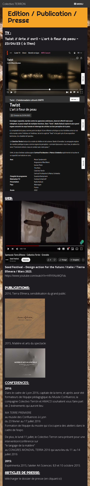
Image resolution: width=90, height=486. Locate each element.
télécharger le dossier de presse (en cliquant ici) (33, 478)
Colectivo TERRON (14, 4)
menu (78, 3)
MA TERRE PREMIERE (18, 412)
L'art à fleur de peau (59, 39)
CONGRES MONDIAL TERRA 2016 (29, 450)
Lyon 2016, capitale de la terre (43, 393)
